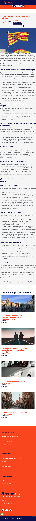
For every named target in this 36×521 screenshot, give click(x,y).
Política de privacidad (6, 464)
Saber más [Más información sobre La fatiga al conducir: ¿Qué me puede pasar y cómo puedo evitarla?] (4, 355)
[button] (2, 514)
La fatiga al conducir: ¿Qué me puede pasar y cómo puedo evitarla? (14, 350)
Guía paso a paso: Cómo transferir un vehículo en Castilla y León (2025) (11, 317)
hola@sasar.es (8, 444)
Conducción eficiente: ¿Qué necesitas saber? (13, 382)
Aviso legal (4, 461)
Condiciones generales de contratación (11, 458)
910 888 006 (8, 439)
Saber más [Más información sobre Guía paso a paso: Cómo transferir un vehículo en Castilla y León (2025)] (4, 322)
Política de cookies (6, 466)
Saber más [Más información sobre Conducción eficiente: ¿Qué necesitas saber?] (4, 386)
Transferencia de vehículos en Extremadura (14, 413)
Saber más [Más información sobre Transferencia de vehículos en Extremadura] (4, 417)
